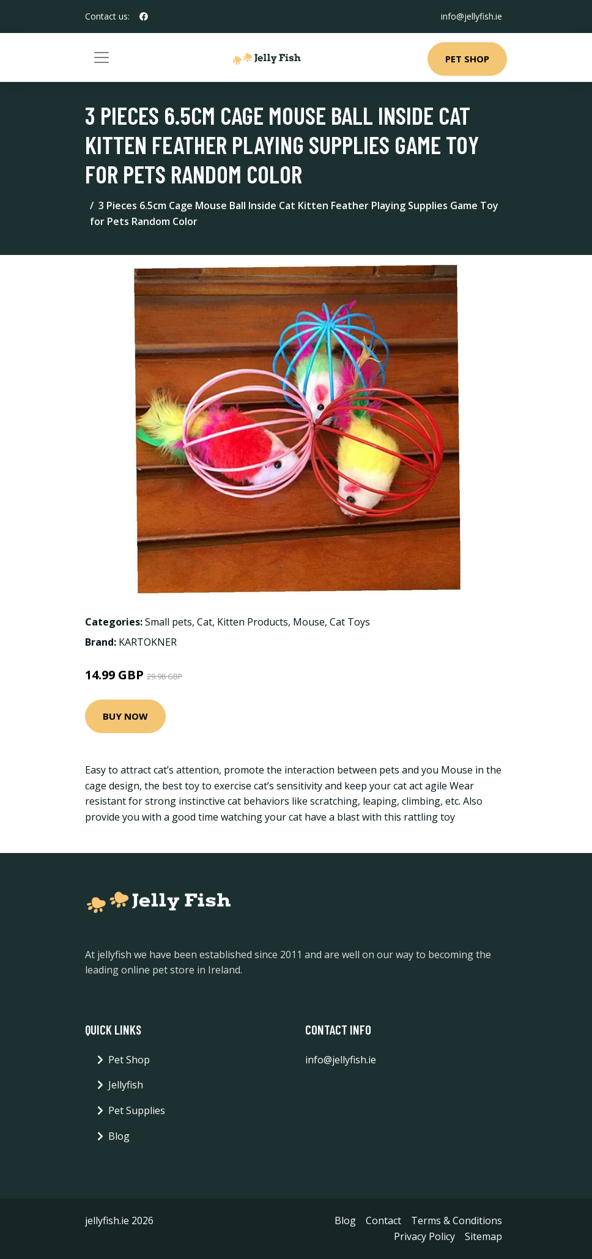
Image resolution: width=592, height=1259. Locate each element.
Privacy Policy (424, 1236)
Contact (383, 1220)
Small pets (168, 622)
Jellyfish (125, 1084)
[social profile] (144, 16)
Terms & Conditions (456, 1220)
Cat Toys (350, 622)
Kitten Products (252, 622)
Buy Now (125, 716)
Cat (204, 622)
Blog (119, 1136)
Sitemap (483, 1236)
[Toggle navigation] (101, 57)
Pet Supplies (136, 1110)
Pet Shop (467, 59)
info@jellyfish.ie (471, 16)
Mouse (309, 622)
